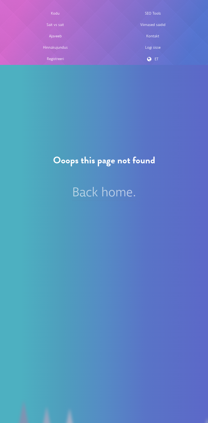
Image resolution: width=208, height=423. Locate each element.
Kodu (55, 13)
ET (152, 59)
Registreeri (55, 58)
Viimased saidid (152, 24)
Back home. (104, 192)
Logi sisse (153, 47)
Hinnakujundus (55, 47)
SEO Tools (153, 13)
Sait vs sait (55, 24)
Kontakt (152, 36)
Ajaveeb (55, 36)
